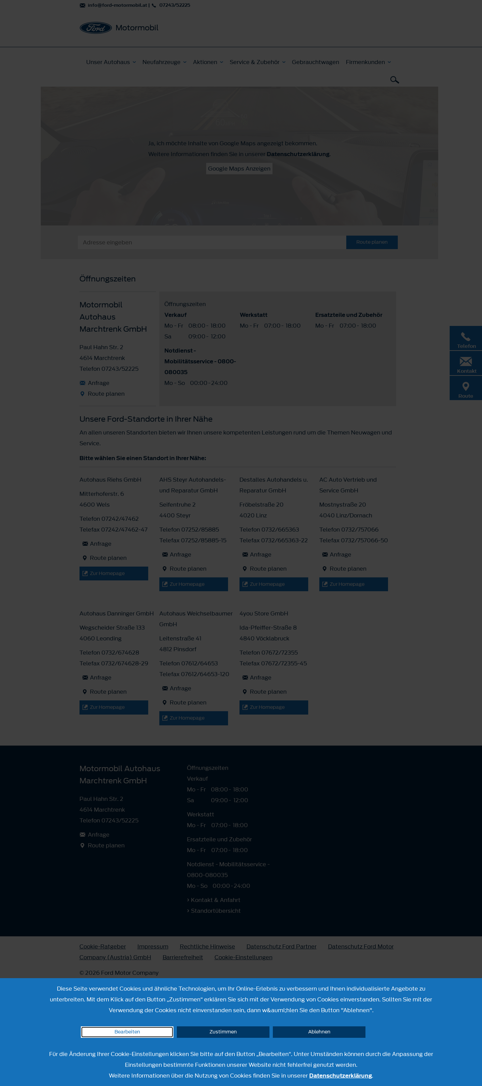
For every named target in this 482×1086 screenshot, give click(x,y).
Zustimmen (223, 1031)
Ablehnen (319, 1031)
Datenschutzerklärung (340, 1076)
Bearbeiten (127, 1031)
